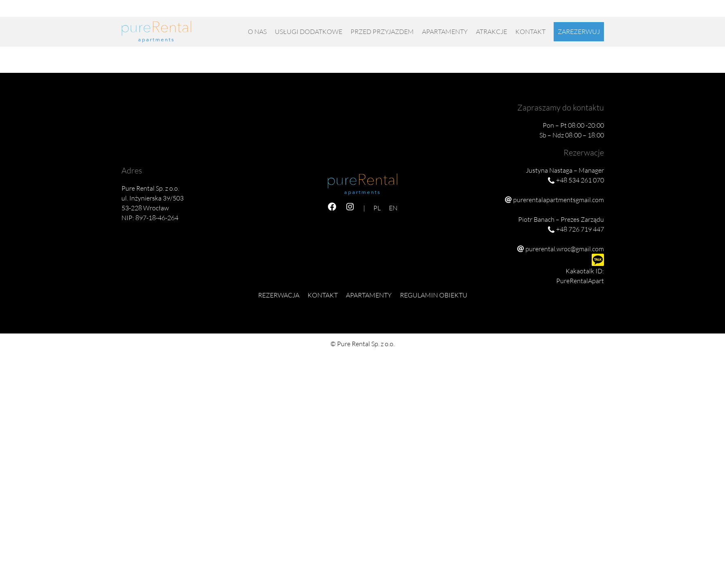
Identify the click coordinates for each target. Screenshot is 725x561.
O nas (257, 31)
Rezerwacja (278, 295)
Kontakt (530, 31)
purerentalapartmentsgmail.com (558, 200)
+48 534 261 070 (492, 11)
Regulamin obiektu (433, 295)
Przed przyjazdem (382, 31)
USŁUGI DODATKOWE (308, 31)
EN (599, 11)
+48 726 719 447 (544, 11)
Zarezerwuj (579, 31)
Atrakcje (491, 31)
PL (587, 11)
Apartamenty (445, 31)
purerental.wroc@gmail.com (564, 249)
